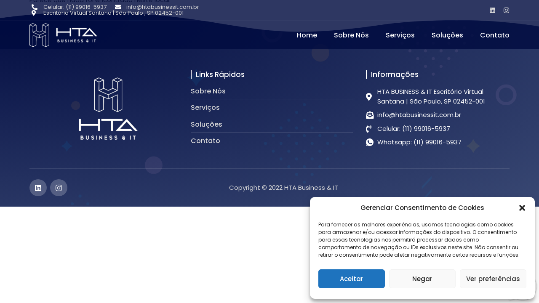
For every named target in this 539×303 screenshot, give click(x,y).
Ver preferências (493, 278)
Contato (495, 35)
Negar (422, 278)
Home (307, 35)
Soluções (447, 35)
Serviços (400, 35)
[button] (522, 208)
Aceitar (351, 278)
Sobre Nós (351, 35)
